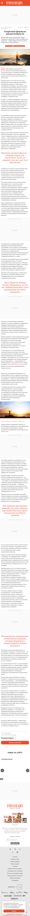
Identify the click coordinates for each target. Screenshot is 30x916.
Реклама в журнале (15, 861)
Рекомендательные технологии (14, 875)
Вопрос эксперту (15, 864)
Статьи (2, 27)
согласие (5, 907)
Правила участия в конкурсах (15, 868)
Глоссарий (15, 866)
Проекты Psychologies (15, 878)
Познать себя (9, 46)
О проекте (15, 857)
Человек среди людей (19, 46)
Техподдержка (15, 880)
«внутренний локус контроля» (15, 364)
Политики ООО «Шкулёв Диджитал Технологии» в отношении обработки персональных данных (15, 831)
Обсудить (20, 27)
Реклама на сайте (15, 859)
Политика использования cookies (15, 873)
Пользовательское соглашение (15, 871)
